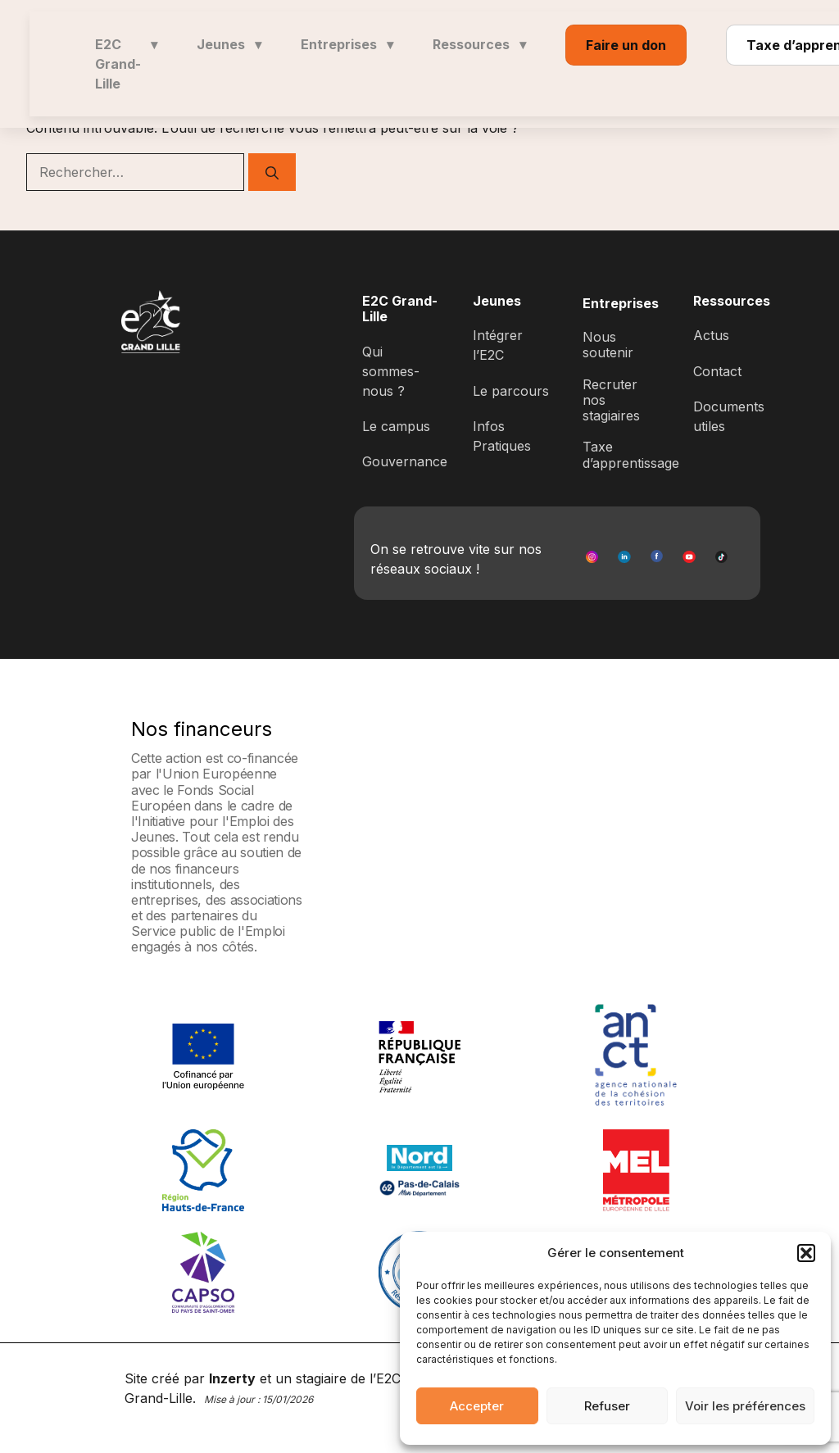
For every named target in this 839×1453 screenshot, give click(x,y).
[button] (806, 1253)
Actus (711, 335)
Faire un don (626, 45)
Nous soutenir (608, 345)
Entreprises (347, 44)
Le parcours (511, 391)
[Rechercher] (272, 172)
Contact (717, 371)
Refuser (607, 1406)
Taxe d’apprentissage (631, 454)
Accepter (477, 1406)
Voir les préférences (745, 1406)
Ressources (479, 44)
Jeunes (229, 44)
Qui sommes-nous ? (391, 371)
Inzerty (232, 1378)
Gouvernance (404, 461)
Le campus (396, 426)
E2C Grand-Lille (126, 63)
